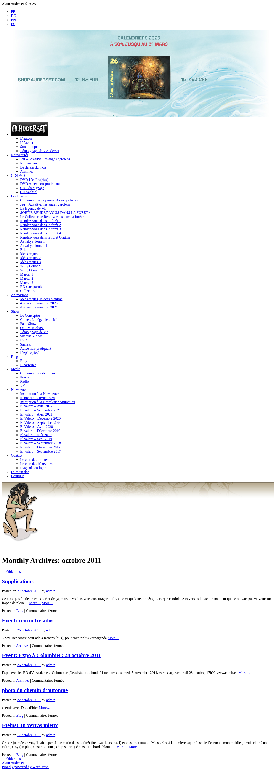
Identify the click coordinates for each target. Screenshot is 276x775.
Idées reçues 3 (30, 262)
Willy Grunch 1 (31, 266)
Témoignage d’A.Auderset (39, 151)
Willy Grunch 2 (31, 270)
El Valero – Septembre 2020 (40, 422)
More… (35, 603)
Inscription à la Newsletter (39, 394)
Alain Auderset (13, 763)
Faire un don (20, 472)
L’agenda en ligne (33, 468)
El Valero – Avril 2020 (36, 427)
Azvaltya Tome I (32, 241)
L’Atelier (26, 143)
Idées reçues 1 (30, 254)
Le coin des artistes (34, 459)
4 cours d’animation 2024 (39, 307)
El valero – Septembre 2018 (40, 443)
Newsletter (19, 390)
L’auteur (26, 138)
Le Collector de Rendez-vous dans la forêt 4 (52, 217)
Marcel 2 (26, 278)
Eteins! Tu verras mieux (30, 725)
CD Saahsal (28, 192)
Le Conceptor (30, 315)
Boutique (17, 476)
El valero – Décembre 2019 (40, 431)
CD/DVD (18, 175)
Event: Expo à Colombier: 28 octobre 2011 (51, 655)
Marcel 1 (26, 274)
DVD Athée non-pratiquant (40, 184)
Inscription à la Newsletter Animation (47, 402)
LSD (23, 340)
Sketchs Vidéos (31, 336)
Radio (24, 381)
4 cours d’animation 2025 (39, 303)
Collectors (27, 291)
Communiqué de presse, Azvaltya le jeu (49, 200)
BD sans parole (31, 287)
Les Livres (19, 196)
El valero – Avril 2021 (36, 414)
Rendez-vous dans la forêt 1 (40, 221)
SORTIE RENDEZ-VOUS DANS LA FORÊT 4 (55, 213)
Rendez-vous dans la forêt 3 (40, 229)
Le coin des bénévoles (36, 464)
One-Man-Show (32, 328)
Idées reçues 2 (30, 258)
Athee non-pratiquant (35, 348)
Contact (16, 455)
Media (15, 369)
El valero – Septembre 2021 (40, 410)
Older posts (12, 572)
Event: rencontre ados (27, 620)
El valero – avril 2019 (36, 439)
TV (22, 385)
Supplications (18, 581)
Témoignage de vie (34, 332)
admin (50, 591)
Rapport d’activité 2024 (37, 398)
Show (15, 311)
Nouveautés (19, 155)
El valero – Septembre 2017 (40, 451)
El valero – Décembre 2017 (40, 447)
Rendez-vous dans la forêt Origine (45, 237)
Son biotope (29, 147)
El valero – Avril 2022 (36, 406)
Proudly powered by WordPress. (25, 767)
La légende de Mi (33, 208)
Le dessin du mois (33, 167)
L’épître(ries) (29, 352)
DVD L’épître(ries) (34, 180)
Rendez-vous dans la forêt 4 (40, 233)
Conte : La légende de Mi (38, 320)
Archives (26, 171)
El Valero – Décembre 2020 (40, 418)
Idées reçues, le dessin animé (41, 299)
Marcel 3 (26, 282)
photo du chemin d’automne (35, 690)
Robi (23, 250)
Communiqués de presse (38, 373)
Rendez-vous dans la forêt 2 (40, 225)
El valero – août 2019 (36, 435)
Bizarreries (28, 365)
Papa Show (28, 324)
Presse (24, 377)
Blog (14, 357)
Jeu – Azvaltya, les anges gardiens (45, 159)
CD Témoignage (32, 188)
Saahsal (25, 344)
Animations (19, 295)
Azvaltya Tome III (33, 245)
